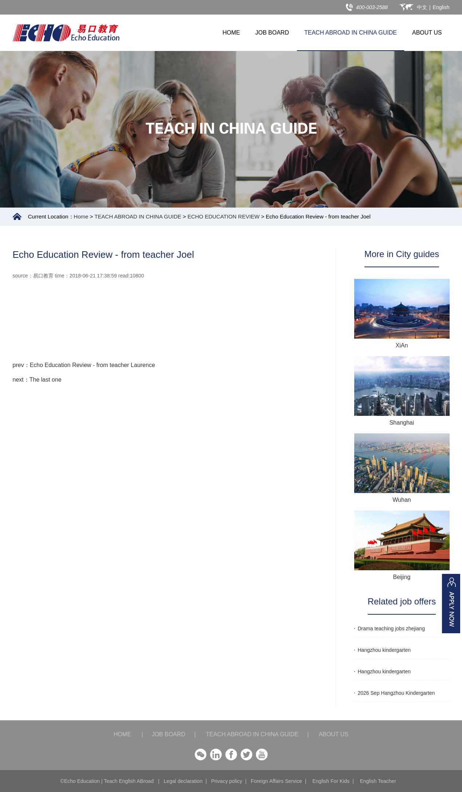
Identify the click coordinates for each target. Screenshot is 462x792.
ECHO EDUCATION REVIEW (223, 216)
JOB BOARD (272, 32)
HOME (231, 32)
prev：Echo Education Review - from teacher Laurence (84, 365)
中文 (422, 7)
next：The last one (37, 380)
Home (81, 216)
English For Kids (331, 781)
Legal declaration (183, 781)
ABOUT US (427, 32)
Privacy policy (226, 781)
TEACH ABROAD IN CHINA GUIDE (350, 32)
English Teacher (378, 781)
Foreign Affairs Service (276, 781)
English (441, 7)
